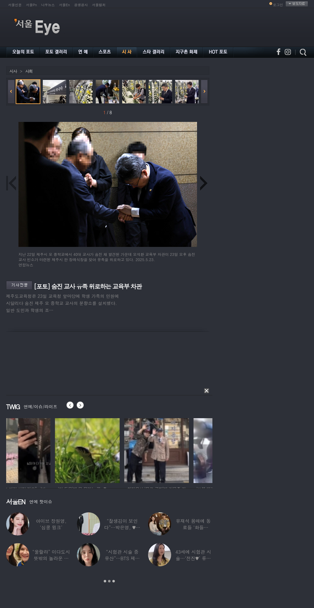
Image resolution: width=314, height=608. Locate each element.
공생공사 (81, 4)
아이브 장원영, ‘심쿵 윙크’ (51, 524)
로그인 (278, 4)
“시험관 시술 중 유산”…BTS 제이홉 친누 (122, 558)
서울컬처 (99, 4)
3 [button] (113, 581)
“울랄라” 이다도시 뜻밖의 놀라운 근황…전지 (51, 558)
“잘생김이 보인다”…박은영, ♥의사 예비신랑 (122, 527)
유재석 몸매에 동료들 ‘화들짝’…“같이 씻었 (193, 527)
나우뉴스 (48, 4)
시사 (13, 71)
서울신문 (15, 4)
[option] (38, 449)
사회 (29, 71)
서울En (64, 4)
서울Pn (31, 4)
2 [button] (109, 581)
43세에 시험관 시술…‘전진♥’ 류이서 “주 (193, 558)
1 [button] (105, 581)
